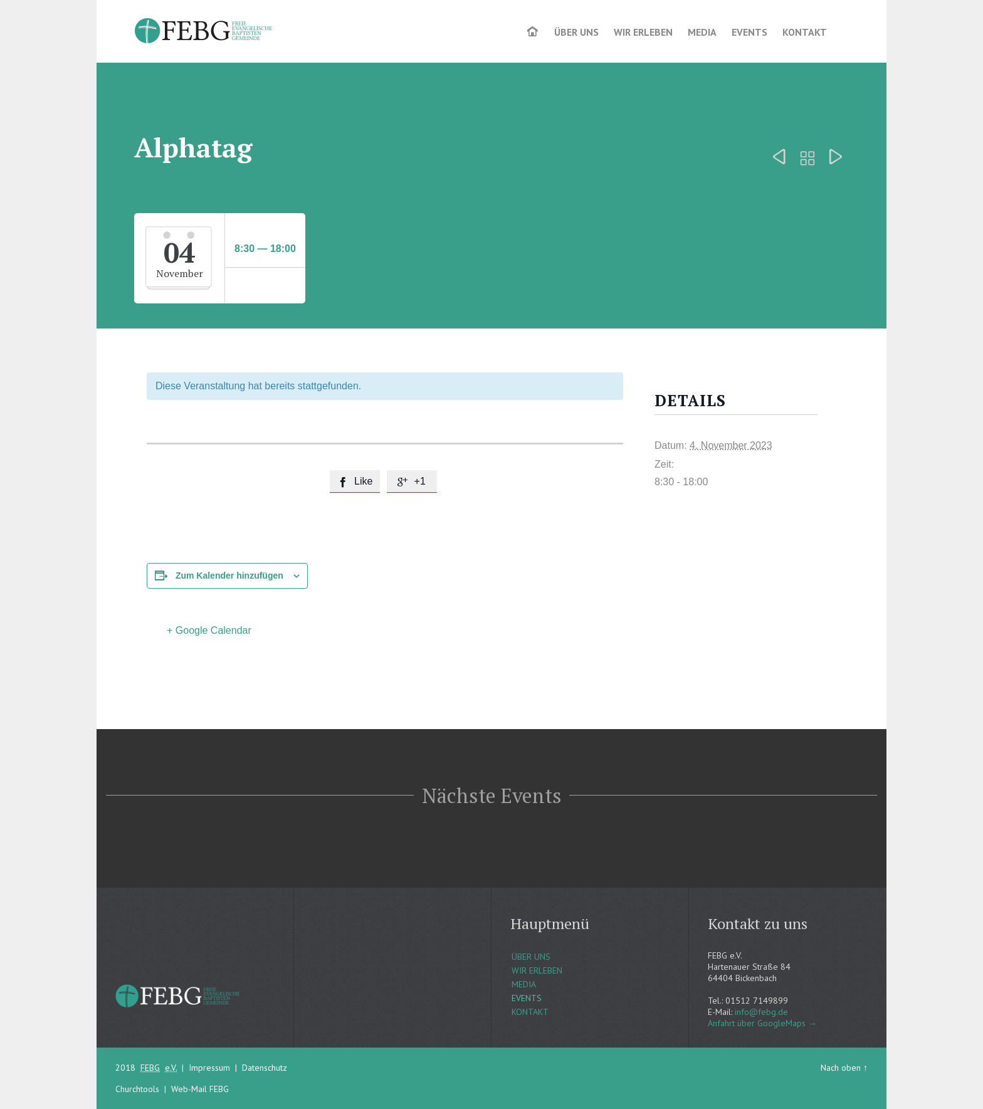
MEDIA (524, 984)
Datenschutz (264, 1067)
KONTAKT (530, 1011)
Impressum (209, 1067)
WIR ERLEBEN (537, 970)
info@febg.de (761, 1011)
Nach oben (841, 1067)
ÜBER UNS (531, 956)
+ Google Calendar (209, 630)
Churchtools (137, 1089)
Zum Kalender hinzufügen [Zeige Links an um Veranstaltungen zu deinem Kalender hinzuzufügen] (229, 575)
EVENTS (527, 998)
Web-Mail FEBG (200, 1089)
